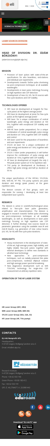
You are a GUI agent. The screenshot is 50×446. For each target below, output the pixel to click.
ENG (26, 6)
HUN (32, 6)
